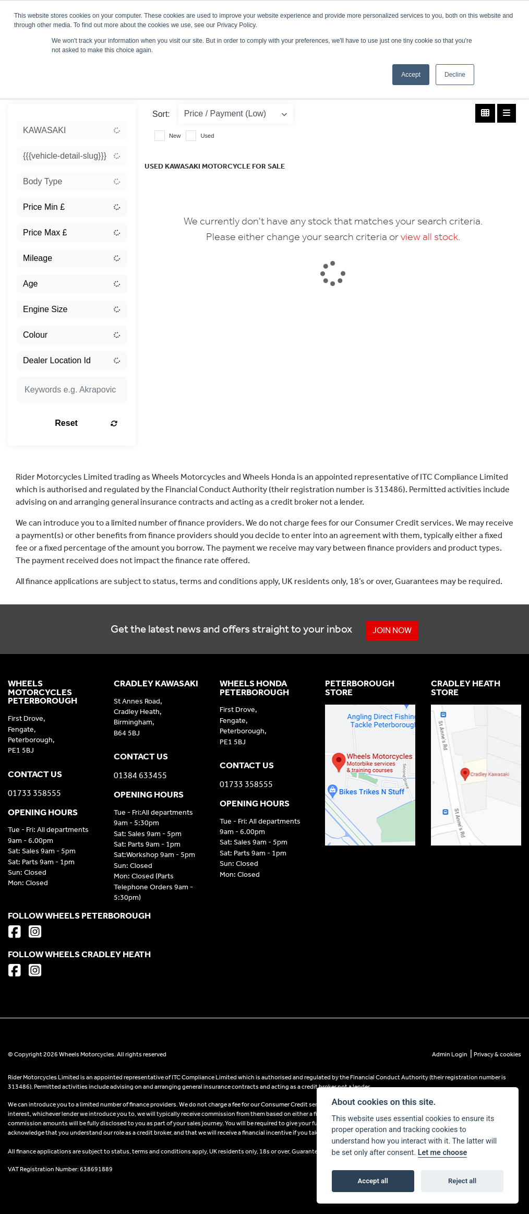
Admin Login (449, 1054)
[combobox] (72, 130)
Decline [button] (454, 74)
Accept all (373, 1181)
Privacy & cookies (497, 1054)
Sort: (161, 114)
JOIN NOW (392, 630)
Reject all (462, 1181)
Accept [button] (410, 74)
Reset (87, 423)
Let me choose (442, 1152)
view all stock (429, 236)
